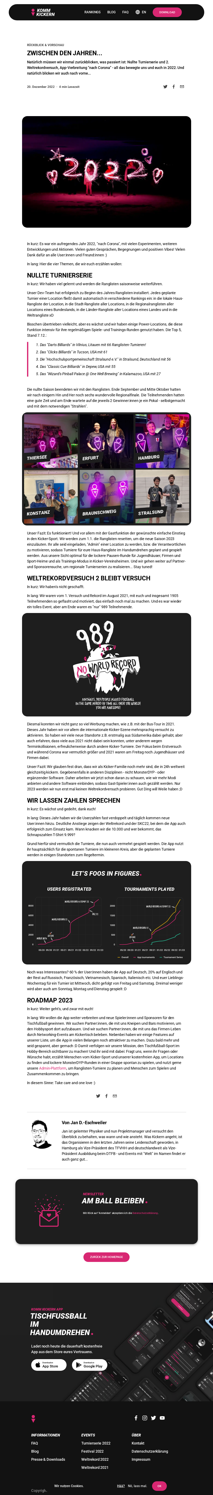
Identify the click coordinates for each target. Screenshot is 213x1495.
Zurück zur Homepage (106, 1257)
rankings (92, 12)
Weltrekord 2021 (95, 1467)
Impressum (141, 1459)
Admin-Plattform (52, 1068)
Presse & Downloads (48, 1459)
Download (167, 12)
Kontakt (138, 1443)
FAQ (34, 1443)
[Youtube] (162, 1418)
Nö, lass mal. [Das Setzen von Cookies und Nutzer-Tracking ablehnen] (137, 1486)
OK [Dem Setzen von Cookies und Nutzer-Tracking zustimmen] (159, 1486)
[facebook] (174, 87)
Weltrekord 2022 (95, 1459)
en (140, 12)
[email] (182, 87)
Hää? (121, 1486)
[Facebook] (136, 1418)
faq (125, 12)
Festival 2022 (92, 1451)
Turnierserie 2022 (95, 1443)
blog (111, 12)
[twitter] (165, 87)
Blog (35, 1451)
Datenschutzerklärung (145, 1213)
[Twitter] (153, 1418)
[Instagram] (145, 1418)
